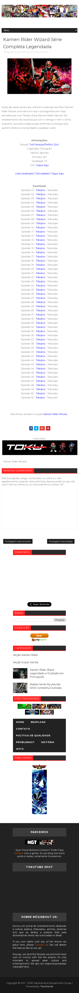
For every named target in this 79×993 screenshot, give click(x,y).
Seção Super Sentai (25, 662)
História (47, 742)
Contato (23, 728)
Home (20, 722)
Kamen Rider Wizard (36, 52)
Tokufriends (46, 986)
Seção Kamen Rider (25, 655)
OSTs (20, 748)
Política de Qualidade (33, 735)
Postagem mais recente (17, 541)
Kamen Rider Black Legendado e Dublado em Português (47, 673)
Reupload (38, 722)
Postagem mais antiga (60, 541)
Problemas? (25, 742)
